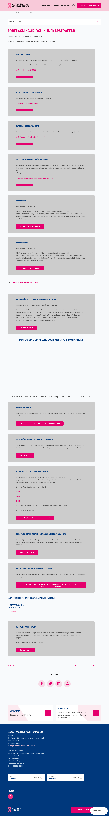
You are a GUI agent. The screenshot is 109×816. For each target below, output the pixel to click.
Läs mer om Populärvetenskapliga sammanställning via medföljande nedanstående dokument (51, 585)
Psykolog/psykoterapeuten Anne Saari (35, 518)
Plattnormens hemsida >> (30, 226)
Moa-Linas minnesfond (83, 666)
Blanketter (14, 666)
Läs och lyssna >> (26, 328)
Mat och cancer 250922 (27, 70)
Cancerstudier (25, 650)
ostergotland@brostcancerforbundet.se (23, 746)
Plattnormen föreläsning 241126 (25, 282)
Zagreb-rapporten (27, 552)
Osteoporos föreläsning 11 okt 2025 (31, 137)
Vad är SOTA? (25, 455)
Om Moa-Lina (11, 12)
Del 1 (18, 492)
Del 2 (18, 496)
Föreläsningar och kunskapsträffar (24, 12)
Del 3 (18, 501)
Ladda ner (13, 611)
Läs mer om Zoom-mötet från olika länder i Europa (40, 423)
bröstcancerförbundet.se (89, 5)
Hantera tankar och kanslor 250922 (31, 103)
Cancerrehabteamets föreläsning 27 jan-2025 (35, 178)
